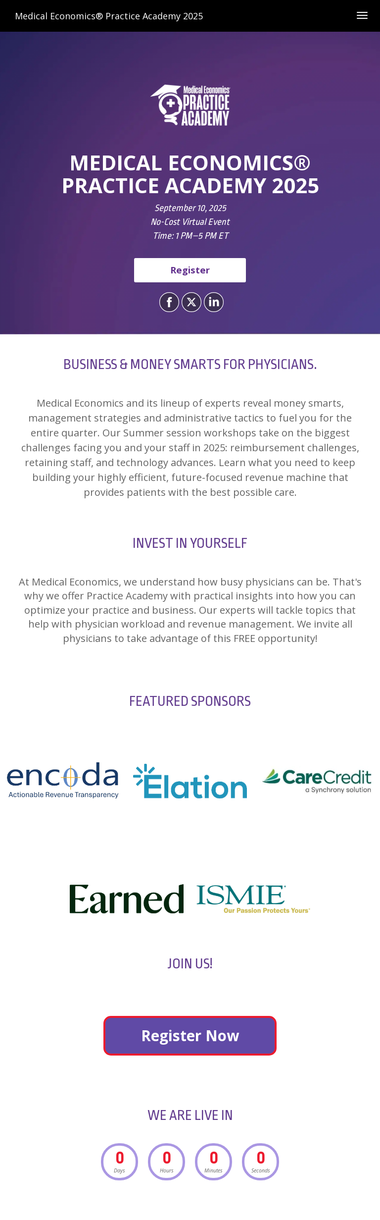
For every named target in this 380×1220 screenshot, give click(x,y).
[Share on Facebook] (168, 302)
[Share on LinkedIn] (212, 302)
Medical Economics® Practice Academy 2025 (109, 16)
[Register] (190, 270)
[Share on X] (190, 302)
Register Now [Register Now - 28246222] (190, 1035)
